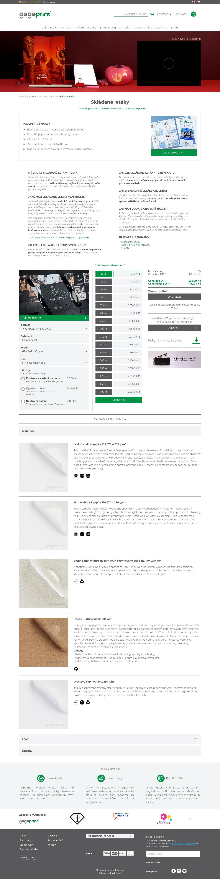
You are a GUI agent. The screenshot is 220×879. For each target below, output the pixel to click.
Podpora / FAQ (55, 840)
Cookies (120, 870)
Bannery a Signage (110, 27)
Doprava (52, 835)
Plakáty (125, 248)
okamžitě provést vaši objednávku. (171, 195)
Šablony (121, 419)
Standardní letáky (130, 242)
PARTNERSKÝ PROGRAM (101, 836)
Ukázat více (118, 399)
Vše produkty (27, 844)
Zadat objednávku (88, 108)
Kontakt (52, 844)
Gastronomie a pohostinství (151, 27)
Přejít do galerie (54, 317)
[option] (77, 819)
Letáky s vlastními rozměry (135, 245)
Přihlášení (163, 14)
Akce (128, 27)
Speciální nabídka (29, 849)
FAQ (110, 419)
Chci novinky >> (153, 863)
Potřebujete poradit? (136, 108)
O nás (23, 835)
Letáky (53, 96)
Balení (174, 27)
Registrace (180, 14)
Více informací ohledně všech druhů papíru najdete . (60, 237)
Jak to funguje (27, 840)
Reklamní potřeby (85, 27)
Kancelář (66, 27)
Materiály (99, 419)
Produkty (23, 96)
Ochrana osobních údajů (110, 873)
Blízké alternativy (111, 108)
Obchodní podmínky (105, 870)
